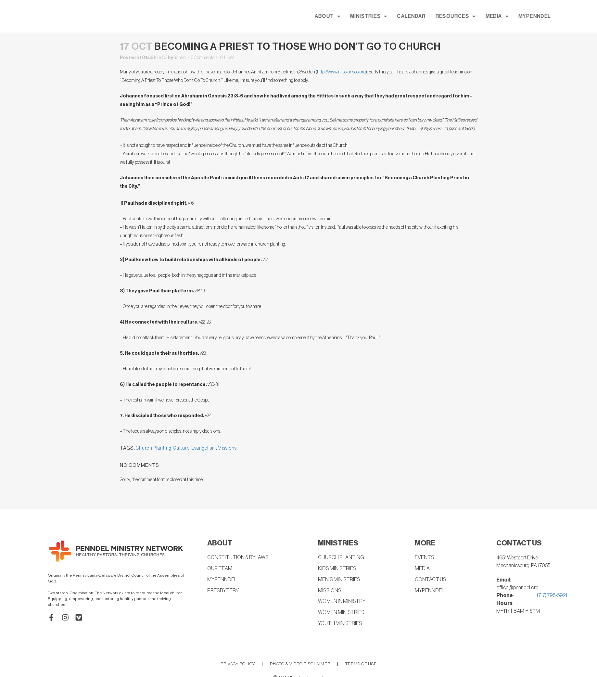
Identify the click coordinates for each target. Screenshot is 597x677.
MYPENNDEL (580, 16)
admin (180, 58)
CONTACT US (430, 579)
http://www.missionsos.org (341, 72)
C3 (164, 58)
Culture (181, 448)
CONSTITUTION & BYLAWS (237, 557)
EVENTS (424, 557)
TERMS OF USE (361, 664)
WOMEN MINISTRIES (341, 613)
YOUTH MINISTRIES (340, 624)
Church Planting (153, 448)
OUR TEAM (219, 568)
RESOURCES (501, 16)
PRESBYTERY (222, 591)
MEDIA (542, 16)
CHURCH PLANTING (341, 557)
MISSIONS (329, 591)
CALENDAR (457, 16)
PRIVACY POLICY (238, 664)
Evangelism (203, 448)
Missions (227, 448)
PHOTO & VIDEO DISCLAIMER (300, 664)
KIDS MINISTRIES (337, 568)
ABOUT (373, 16)
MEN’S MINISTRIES (339, 579)
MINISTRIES (414, 16)
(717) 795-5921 (552, 595)
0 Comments (202, 58)
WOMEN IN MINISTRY (341, 602)
